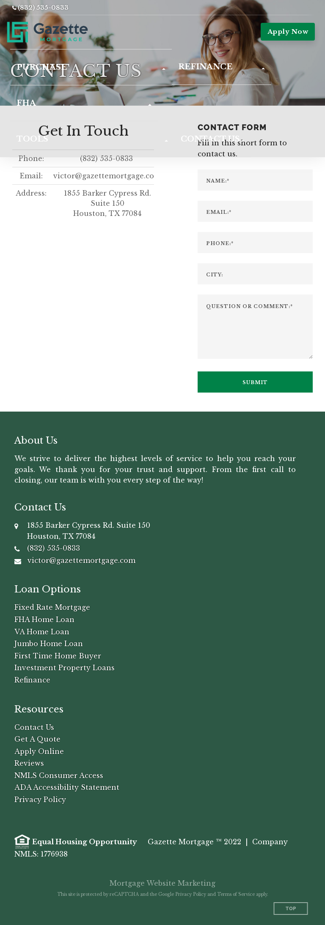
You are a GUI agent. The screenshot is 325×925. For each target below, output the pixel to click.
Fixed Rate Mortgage (52, 607)
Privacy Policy (40, 799)
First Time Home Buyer (57, 656)
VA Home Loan (41, 632)
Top (291, 908)
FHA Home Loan (44, 619)
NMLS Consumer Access (58, 775)
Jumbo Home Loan (48, 643)
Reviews (29, 763)
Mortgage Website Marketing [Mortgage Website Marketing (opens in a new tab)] (162, 883)
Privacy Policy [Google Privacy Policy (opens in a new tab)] (190, 894)
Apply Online (39, 751)
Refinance (32, 680)
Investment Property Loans (64, 667)
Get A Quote (37, 739)
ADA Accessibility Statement (66, 787)
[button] (91, 67)
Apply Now (287, 31)
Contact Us (34, 727)
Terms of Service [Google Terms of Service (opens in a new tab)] (236, 894)
